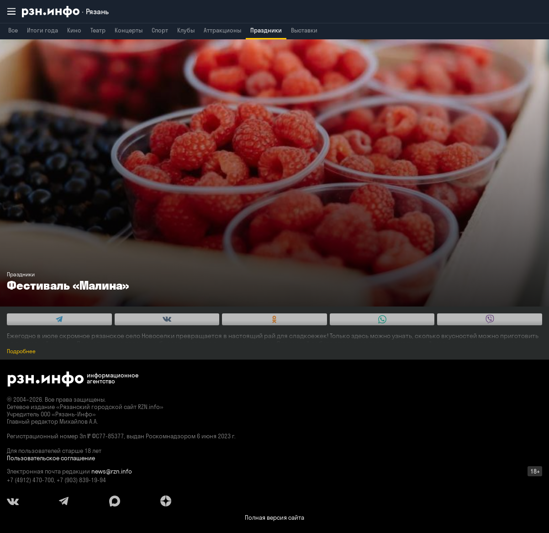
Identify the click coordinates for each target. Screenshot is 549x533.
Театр (98, 30)
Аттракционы (222, 30)
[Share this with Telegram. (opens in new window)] (59, 319)
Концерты (129, 30)
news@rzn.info (111, 471)
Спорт (160, 30)
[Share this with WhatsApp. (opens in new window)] (382, 319)
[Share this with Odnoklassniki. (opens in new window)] (274, 319)
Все (13, 30)
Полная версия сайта (274, 517)
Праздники (266, 30)
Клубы (186, 30)
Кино (74, 30)
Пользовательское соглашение (51, 458)
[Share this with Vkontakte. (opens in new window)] (167, 319)
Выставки (304, 30)
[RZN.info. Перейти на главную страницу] (65, 11)
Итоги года (42, 30)
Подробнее (21, 351)
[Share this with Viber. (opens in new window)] (489, 319)
